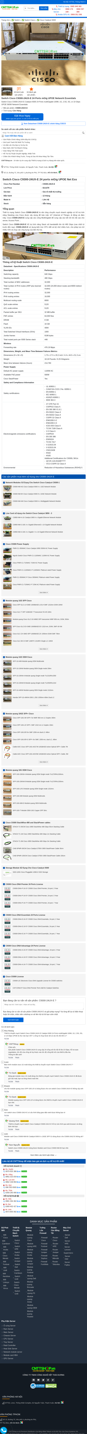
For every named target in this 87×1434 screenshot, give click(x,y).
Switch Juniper (17, 1259)
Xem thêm (43, 592)
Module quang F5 (31, 1292)
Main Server (8, 1332)
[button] (83, 53)
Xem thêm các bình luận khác (43, 1155)
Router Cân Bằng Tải (55, 1230)
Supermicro (68, 1253)
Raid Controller (10, 1345)
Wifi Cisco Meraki (5, 1255)
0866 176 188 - (69, 10)
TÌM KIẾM (43, 8)
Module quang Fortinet (30, 1269)
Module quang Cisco (30, 1237)
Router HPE (55, 1245)
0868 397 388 (80, 10)
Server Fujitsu (67, 1263)
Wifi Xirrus (5, 1287)
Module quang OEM (32, 1306)
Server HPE (67, 1242)
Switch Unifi (17, 1277)
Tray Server (8, 1342)
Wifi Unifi (5, 1269)
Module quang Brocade (30, 1284)
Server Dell (67, 1236)
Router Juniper (55, 1251)
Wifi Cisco (5, 1236)
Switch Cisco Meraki (16, 1285)
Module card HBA (11, 1355)
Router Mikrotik (56, 1257)
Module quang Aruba (30, 1252)
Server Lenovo (68, 1248)
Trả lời (6, 1039)
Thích (17, 1058)
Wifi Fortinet (6, 1263)
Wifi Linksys (6, 1281)
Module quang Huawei (30, 1314)
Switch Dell (17, 1265)
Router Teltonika (56, 1263)
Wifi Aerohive (6, 1275)
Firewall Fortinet (44, 1245)
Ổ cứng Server (10, 1326)
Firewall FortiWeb (44, 1263)
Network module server (13, 1352)
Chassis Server (10, 1335)
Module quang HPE (32, 1245)
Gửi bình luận (13, 1020)
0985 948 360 (75, 6)
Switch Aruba (17, 1253)
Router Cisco (55, 1239)
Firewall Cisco (44, 1239)
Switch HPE (17, 1247)
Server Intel (67, 1257)
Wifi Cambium (6, 1242)
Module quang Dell (31, 1277)
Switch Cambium (18, 1271)
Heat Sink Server (10, 1349)
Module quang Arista (30, 1299)
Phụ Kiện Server (8, 1321)
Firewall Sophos (44, 1257)
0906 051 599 (76, 14)
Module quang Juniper (30, 1261)
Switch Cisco (17, 1241)
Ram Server (8, 1329)
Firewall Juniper (44, 1251)
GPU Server (8, 1358)
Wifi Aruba (5, 1248)
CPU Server (8, 1339)
